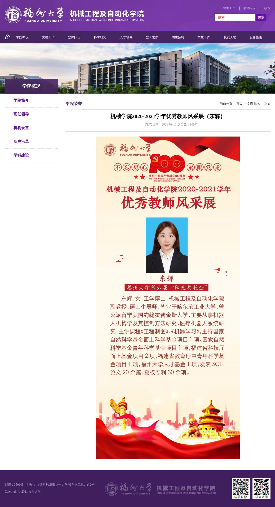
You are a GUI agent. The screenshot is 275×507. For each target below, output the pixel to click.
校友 (267, 8)
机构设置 (21, 128)
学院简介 (21, 100)
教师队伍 (74, 37)
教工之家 (152, 37)
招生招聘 (178, 37)
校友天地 (230, 37)
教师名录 (249, 8)
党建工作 (48, 37)
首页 (239, 103)
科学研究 (100, 37)
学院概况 (22, 37)
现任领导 (21, 114)
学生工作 (229, 8)
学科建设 (21, 155)
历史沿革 (21, 141)
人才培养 (126, 37)
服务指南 (256, 37)
